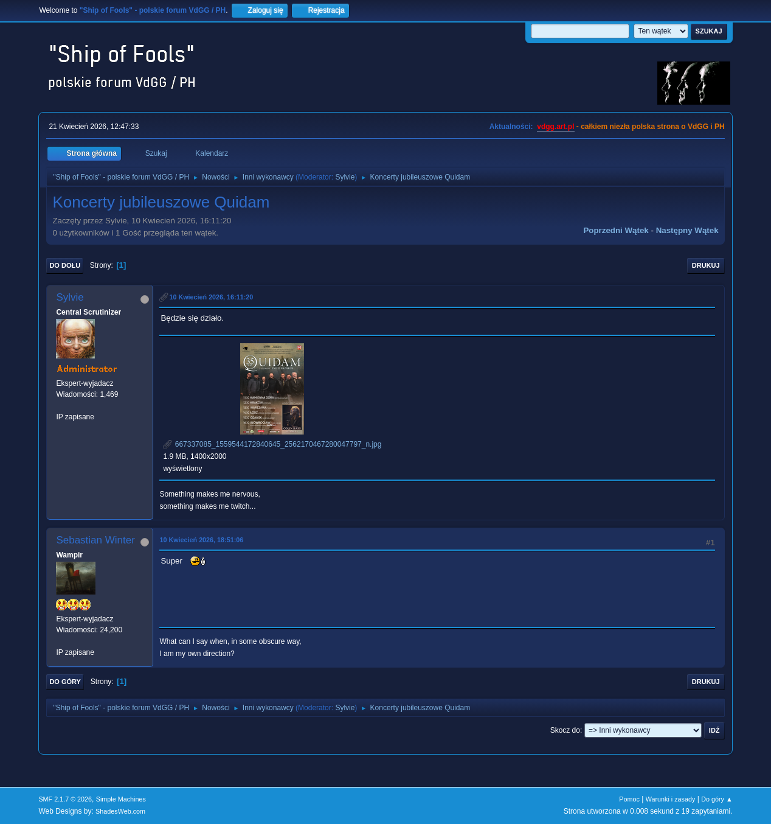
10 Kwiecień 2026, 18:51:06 (201, 539)
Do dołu (64, 265)
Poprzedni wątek (615, 230)
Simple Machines (121, 799)
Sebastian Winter (95, 540)
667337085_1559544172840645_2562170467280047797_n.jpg (272, 444)
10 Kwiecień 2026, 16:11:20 (211, 297)
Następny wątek (687, 230)
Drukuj (706, 265)
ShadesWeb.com (120, 811)
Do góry (65, 681)
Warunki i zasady (671, 799)
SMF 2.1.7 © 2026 (65, 799)
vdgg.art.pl (555, 126)
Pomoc (629, 799)
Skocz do (565, 730)
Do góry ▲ (716, 799)
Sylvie (344, 177)
